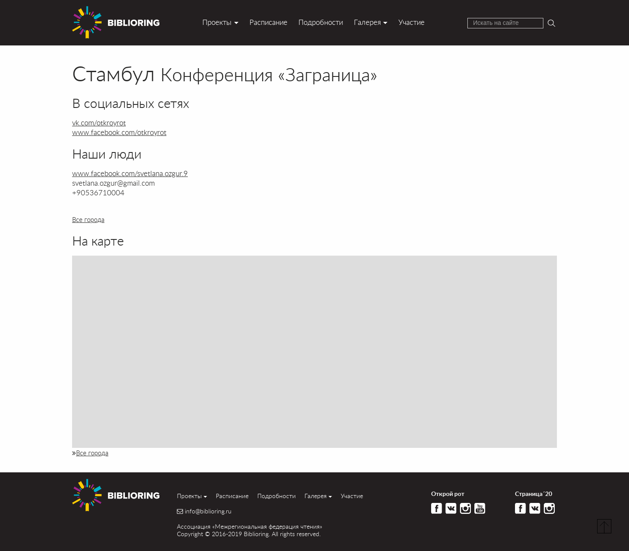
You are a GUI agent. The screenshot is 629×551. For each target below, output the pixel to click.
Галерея (367, 22)
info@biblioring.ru (208, 511)
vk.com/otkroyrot (99, 123)
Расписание (268, 22)
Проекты (217, 22)
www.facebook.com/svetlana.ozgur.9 (130, 173)
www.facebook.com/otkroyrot (119, 132)
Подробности (320, 22)
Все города (88, 219)
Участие (411, 22)
